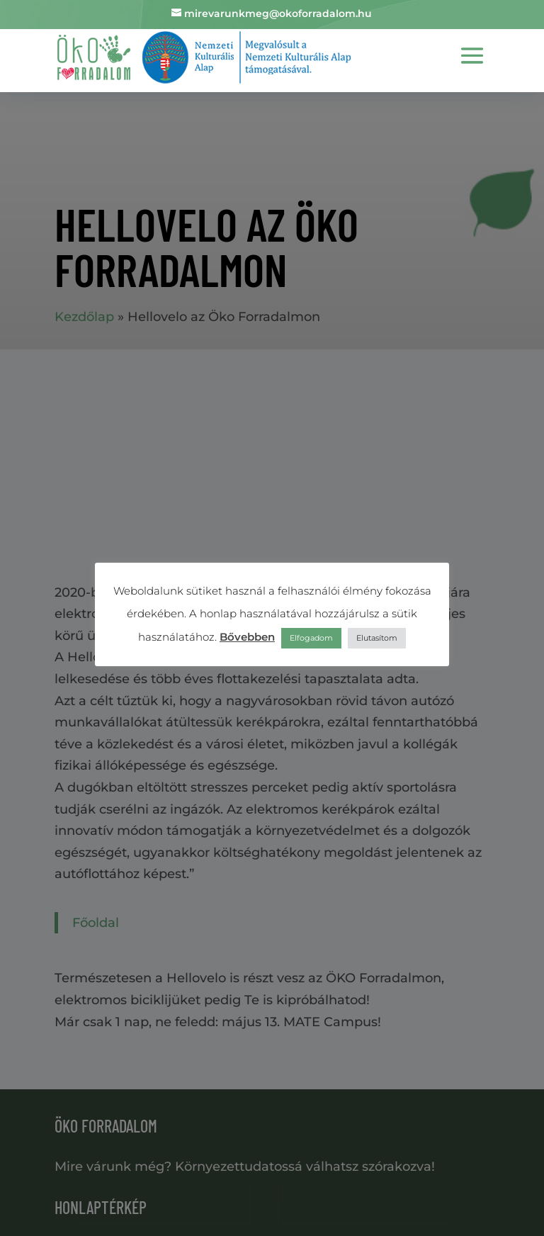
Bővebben (247, 637)
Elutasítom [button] (376, 638)
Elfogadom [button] (311, 638)
